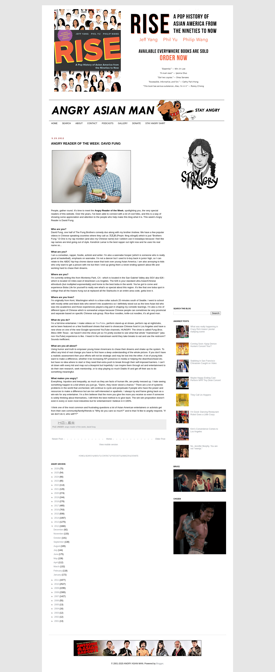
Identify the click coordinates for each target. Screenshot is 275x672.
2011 (57, 580)
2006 (57, 600)
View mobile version (108, 444)
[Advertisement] (199, 249)
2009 (57, 588)
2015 (57, 513)
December (58, 529)
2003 (57, 613)
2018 (57, 501)
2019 (57, 497)
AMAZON (126, 456)
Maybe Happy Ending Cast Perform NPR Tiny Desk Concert (205, 379)
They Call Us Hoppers (200, 395)
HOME (54, 123)
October (57, 538)
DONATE (136, 123)
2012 (57, 526)
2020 (57, 493)
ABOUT (79, 123)
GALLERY (123, 123)
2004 (57, 608)
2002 (57, 617)
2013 (57, 522)
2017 (57, 505)
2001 (57, 621)
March (56, 566)
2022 (57, 485)
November (58, 533)
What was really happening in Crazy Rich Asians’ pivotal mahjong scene (204, 329)
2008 (57, 592)
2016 (57, 509)
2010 (57, 584)
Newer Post (57, 439)
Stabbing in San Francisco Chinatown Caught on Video (203, 362)
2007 (57, 596)
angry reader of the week (75, 427)
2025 (57, 472)
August (57, 546)
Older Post (160, 439)
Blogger (159, 663)
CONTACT (92, 123)
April (55, 562)
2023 (57, 481)
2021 (57, 489)
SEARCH (66, 123)
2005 (57, 604)
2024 (57, 477)
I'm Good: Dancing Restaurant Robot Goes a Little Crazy (204, 413)
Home (109, 439)
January (57, 575)
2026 (57, 468)
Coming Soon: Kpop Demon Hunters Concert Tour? (203, 345)
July (55, 550)
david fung (91, 427)
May (55, 558)
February (57, 571)
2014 (57, 518)
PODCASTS (107, 123)
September (58, 542)
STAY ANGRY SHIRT (155, 123)
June (56, 554)
